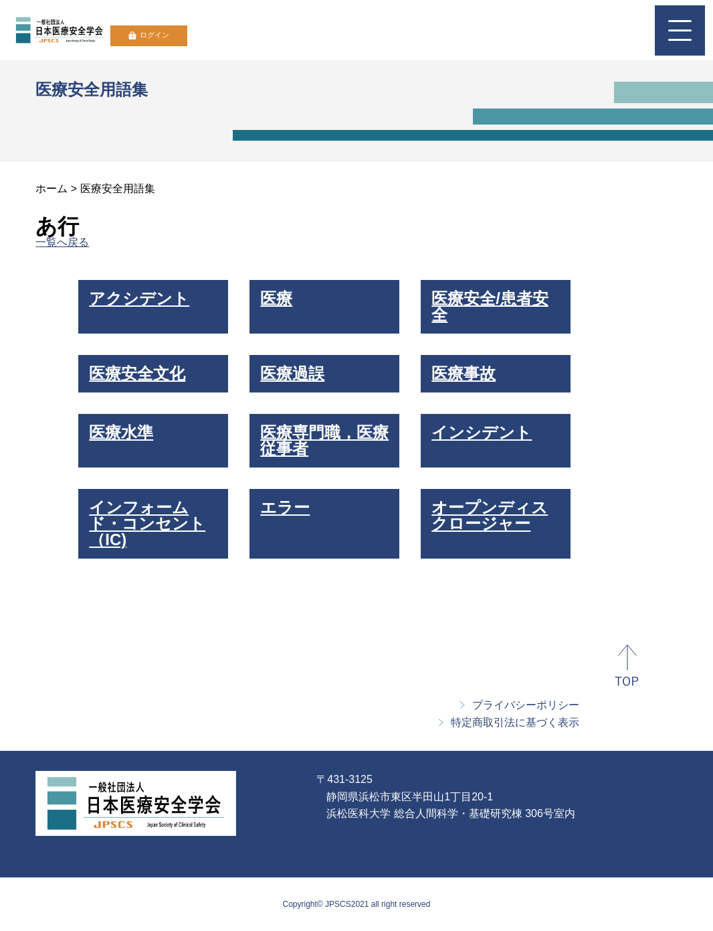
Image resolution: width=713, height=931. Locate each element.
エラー (285, 507)
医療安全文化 (137, 373)
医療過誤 (292, 373)
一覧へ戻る (62, 242)
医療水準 (121, 432)
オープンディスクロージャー (489, 515)
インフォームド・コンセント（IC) (147, 523)
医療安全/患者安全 (489, 306)
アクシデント (139, 298)
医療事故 (463, 373)
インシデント (481, 432)
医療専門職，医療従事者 (324, 440)
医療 (276, 298)
